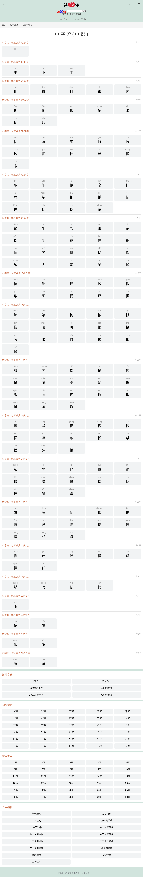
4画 (99, 762)
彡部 (99, 732)
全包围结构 (106, 848)
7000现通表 (107, 695)
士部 (43, 739)
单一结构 (36, 813)
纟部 (127, 739)
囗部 (71, 746)
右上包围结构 (107, 827)
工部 (99, 711)
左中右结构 (106, 820)
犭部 (43, 732)
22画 (43, 790)
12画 (43, 776)
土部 (43, 746)
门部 (99, 725)
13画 (71, 776)
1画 (15, 762)
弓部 (127, 711)
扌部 (71, 739)
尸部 (127, 732)
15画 (127, 776)
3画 (71, 762)
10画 (127, 769)
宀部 (127, 725)
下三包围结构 (107, 841)
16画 (15, 783)
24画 (99, 790)
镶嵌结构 (36, 855)
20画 (127, 783)
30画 (127, 797)
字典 (4, 25)
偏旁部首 (14, 25)
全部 (127, 746)
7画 (43, 769)
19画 (99, 783)
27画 (43, 797)
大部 (15, 711)
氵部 (99, 739)
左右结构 (106, 813)
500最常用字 (36, 688)
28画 (71, 797)
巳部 (15, 746)
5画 (128, 762)
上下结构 (36, 820)
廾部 (15, 718)
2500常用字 (107, 688)
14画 (99, 776)
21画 (15, 790)
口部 (43, 725)
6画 (15, 769)
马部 (71, 725)
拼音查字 (106, 681)
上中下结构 (36, 827)
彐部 (99, 718)
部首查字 (36, 681)
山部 (71, 732)
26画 (15, 797)
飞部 (43, 711)
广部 (43, 718)
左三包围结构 (36, 848)
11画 (15, 776)
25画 (127, 790)
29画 (99, 797)
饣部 (15, 739)
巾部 (15, 725)
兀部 (99, 746)
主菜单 (139, 4)
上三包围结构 (36, 841)
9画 (99, 769)
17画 (43, 783)
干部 (71, 711)
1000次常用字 (36, 695)
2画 (43, 762)
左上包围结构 (36, 834)
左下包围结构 (107, 834)
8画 (71, 769)
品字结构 (106, 855)
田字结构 (36, 862)
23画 (71, 790)
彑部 (127, 718)
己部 (71, 718)
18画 (71, 783)
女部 (15, 732)
